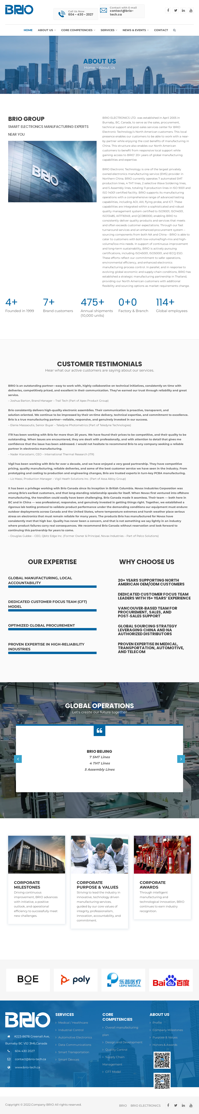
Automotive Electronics (73, 1037)
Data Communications (73, 1045)
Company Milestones (166, 1030)
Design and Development (122, 1042)
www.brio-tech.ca (27, 1067)
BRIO (123, 1105)
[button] (47, 30)
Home (89, 67)
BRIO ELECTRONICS (146, 1105)
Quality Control (114, 1049)
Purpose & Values (163, 1037)
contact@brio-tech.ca (122, 13)
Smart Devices (67, 1059)
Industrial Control (69, 1030)
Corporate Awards (153, 885)
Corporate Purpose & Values (97, 885)
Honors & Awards (163, 1045)
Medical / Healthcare (71, 1022)
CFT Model (111, 1072)
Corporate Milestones (27, 885)
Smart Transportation (72, 1052)
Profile (156, 1022)
